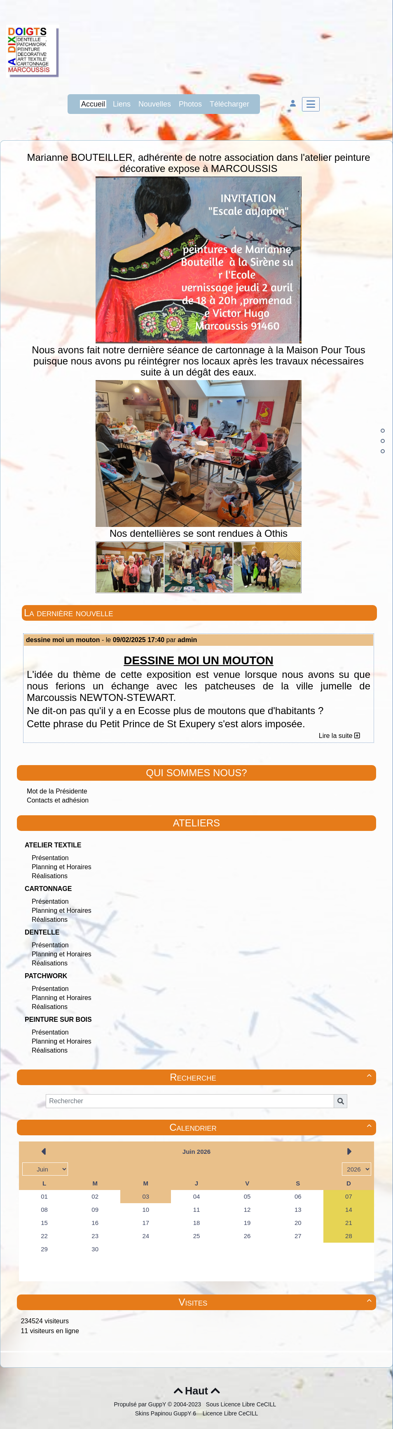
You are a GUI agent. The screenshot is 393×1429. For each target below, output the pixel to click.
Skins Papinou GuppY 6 (167, 1413)
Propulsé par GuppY (141, 1404)
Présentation (50, 857)
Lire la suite (339, 735)
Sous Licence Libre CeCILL (242, 1404)
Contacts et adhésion (58, 800)
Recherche (272, 1077)
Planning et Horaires (61, 866)
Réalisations (50, 875)
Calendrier (271, 1127)
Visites (276, 1302)
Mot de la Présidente (57, 791)
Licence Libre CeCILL (229, 1413)
